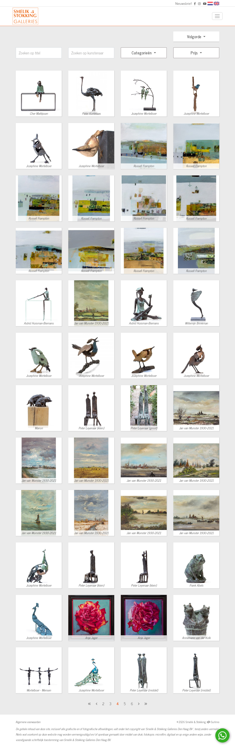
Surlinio (215, 722)
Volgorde (194, 36)
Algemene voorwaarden (28, 722)
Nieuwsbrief (183, 3)
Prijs (195, 52)
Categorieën (142, 52)
